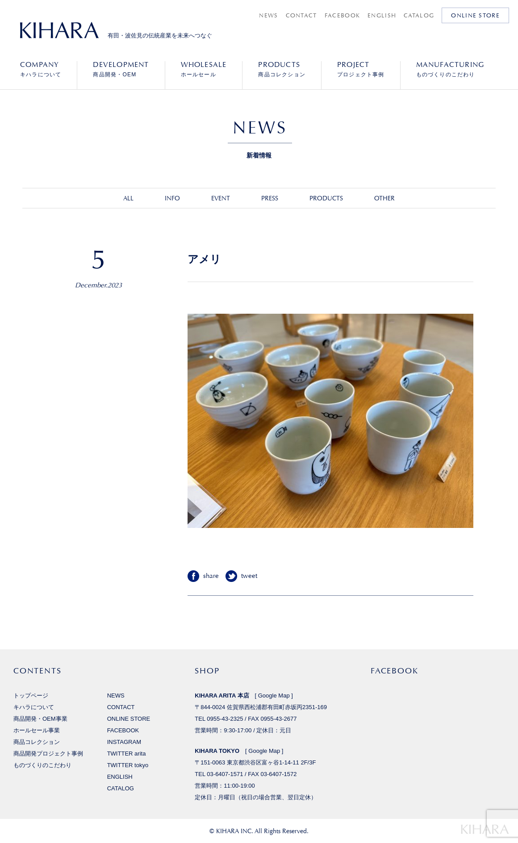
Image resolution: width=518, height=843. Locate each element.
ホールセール (204, 69)
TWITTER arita (126, 753)
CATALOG (419, 15)
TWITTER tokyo (128, 765)
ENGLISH (382, 15)
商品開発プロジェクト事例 (48, 753)
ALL (128, 198)
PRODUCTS (326, 198)
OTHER (384, 198)
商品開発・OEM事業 (40, 718)
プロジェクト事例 (360, 69)
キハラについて (40, 69)
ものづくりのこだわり (450, 69)
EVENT (220, 198)
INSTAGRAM (124, 742)
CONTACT (301, 15)
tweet (249, 576)
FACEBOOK (342, 15)
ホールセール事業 (36, 730)
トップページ (30, 695)
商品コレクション (281, 69)
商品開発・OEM (121, 69)
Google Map (274, 695)
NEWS (268, 15)
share (211, 576)
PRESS (269, 198)
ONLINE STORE (475, 15)
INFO (172, 198)
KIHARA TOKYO (217, 750)
